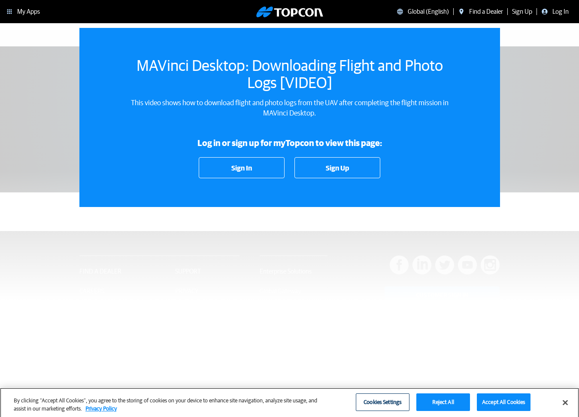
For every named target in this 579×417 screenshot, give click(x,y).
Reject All (443, 405)
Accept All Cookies (503, 405)
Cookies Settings (382, 405)
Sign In (241, 168)
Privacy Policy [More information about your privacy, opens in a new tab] (101, 411)
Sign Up (337, 168)
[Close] (565, 405)
